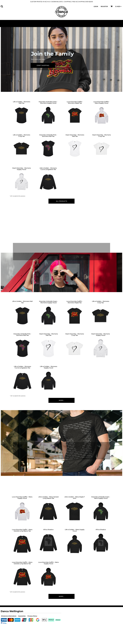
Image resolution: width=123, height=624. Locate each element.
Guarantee (22, 616)
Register (104, 6)
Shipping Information (8, 616)
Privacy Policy (32, 616)
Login (96, 6)
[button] (2, 6)
